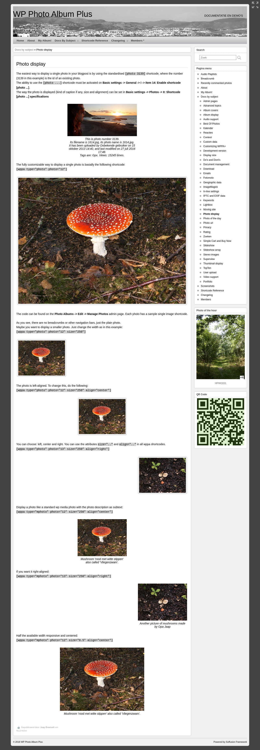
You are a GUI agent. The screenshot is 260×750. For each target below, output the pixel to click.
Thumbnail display (213, 263)
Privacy (207, 227)
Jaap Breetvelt (47, 727)
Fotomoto (208, 177)
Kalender (208, 128)
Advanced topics (212, 105)
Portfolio (207, 281)
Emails (207, 173)
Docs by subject (67, 41)
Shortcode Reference (94, 40)
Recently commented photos (216, 83)
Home (20, 40)
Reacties (208, 132)
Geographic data (212, 182)
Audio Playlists (209, 74)
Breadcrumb (207, 78)
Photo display (211, 214)
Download (208, 168)
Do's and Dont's (211, 159)
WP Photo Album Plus (52, 14)
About (31, 40)
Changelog (119, 41)
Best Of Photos (211, 123)
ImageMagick (210, 187)
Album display (211, 114)
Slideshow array (212, 250)
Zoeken (207, 236)
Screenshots (207, 286)
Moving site (209, 209)
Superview (209, 259)
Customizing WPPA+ (214, 146)
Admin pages (210, 101)
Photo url (208, 222)
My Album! (44, 40)
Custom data (210, 141)
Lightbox (207, 204)
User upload (210, 272)
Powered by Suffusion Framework (230, 742)
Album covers (210, 110)
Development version (214, 150)
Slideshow (208, 245)
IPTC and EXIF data (214, 195)
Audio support (210, 119)
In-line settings (211, 191)
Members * (137, 40)
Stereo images (211, 254)
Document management (216, 164)
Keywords (208, 200)
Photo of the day (212, 218)
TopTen (207, 268)
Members (206, 299)
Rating (206, 232)
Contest (207, 137)
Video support (210, 277)
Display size (209, 155)
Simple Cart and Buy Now (217, 241)
